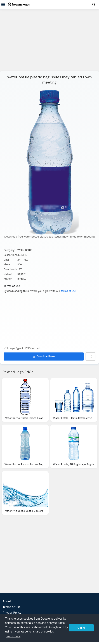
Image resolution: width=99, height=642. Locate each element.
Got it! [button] (81, 627)
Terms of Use (11, 607)
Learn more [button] (13, 636)
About (7, 601)
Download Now (44, 356)
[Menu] (3, 4)
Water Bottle (24, 250)
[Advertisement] (49, 42)
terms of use (68, 291)
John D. (21, 278)
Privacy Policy (12, 613)
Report (21, 274)
